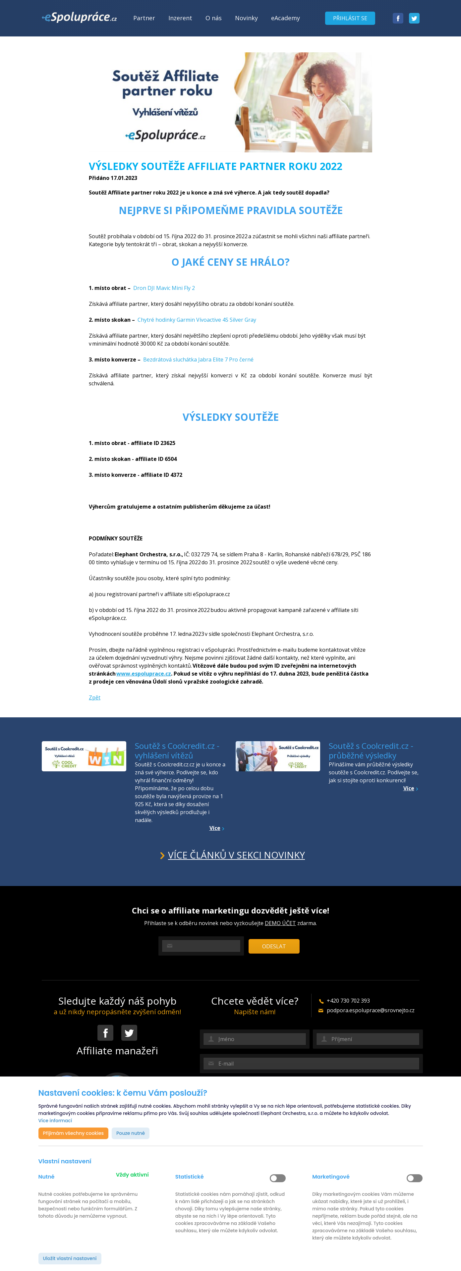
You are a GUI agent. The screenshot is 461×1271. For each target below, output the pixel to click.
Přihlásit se (350, 18)
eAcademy (285, 18)
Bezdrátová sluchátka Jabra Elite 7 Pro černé (198, 359)
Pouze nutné (130, 1133)
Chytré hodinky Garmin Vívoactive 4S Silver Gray (197, 319)
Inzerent (180, 18)
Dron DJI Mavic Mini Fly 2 (164, 288)
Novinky (246, 18)
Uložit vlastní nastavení (70, 1258)
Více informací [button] (55, 1120)
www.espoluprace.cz (143, 673)
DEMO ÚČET (280, 923)
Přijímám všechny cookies (73, 1133)
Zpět (94, 697)
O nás (213, 18)
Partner (144, 18)
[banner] (79, 17)
